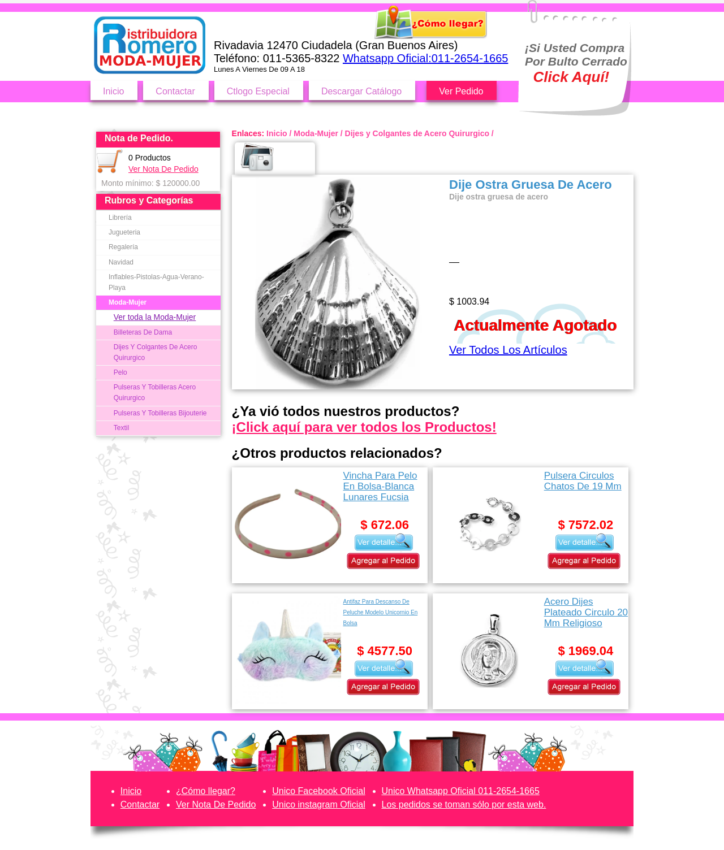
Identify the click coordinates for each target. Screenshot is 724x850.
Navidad (121, 262)
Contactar (175, 91)
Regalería (123, 247)
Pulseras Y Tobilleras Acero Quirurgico (155, 392)
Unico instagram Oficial (318, 804)
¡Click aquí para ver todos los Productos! (364, 427)
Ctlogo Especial (258, 91)
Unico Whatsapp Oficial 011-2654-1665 (461, 791)
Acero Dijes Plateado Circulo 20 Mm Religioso (586, 612)
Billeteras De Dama (143, 332)
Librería (120, 218)
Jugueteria (124, 232)
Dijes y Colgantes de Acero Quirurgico (417, 133)
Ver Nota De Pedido (163, 169)
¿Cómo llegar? (205, 791)
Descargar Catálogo (361, 91)
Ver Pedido (461, 91)
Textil (121, 428)
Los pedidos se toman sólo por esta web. (464, 804)
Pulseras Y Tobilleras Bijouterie (160, 413)
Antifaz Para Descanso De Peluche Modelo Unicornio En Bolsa (380, 612)
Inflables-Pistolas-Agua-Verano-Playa (156, 282)
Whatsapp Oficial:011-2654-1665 (425, 58)
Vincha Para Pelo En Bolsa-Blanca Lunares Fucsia (380, 486)
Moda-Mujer (127, 302)
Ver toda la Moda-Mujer (155, 317)
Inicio (113, 91)
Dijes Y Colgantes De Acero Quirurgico (155, 352)
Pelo (120, 372)
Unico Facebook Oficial (318, 791)
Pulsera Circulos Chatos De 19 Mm (583, 481)
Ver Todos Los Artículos (508, 350)
